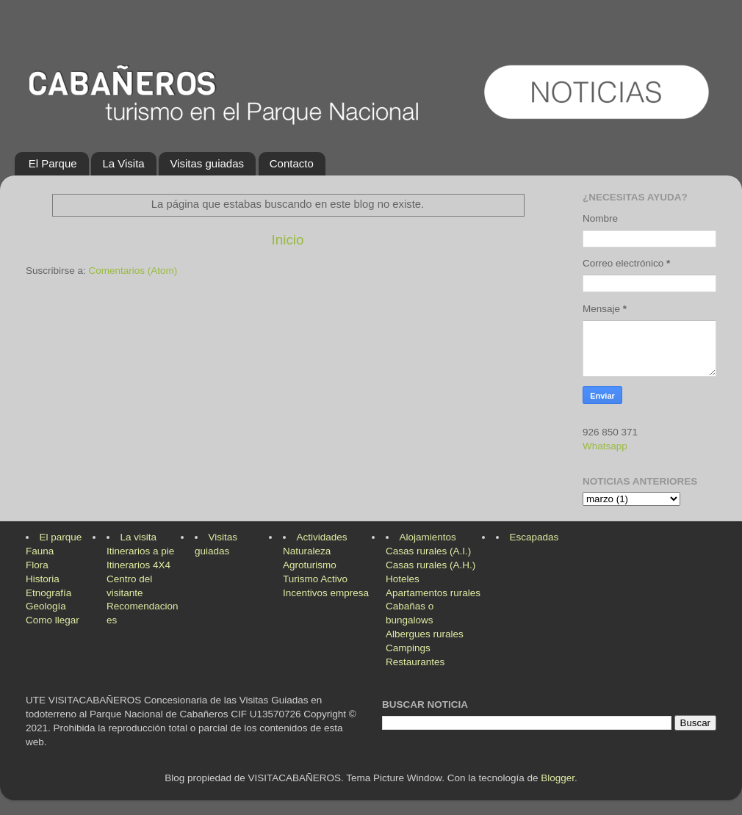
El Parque (53, 163)
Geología (46, 606)
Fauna (40, 551)
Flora (37, 564)
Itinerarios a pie (140, 551)
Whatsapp (605, 446)
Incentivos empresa (326, 592)
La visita (138, 537)
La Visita (123, 163)
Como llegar (52, 620)
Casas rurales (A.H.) (430, 564)
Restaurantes (415, 661)
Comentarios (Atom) (133, 270)
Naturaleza (307, 551)
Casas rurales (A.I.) (428, 551)
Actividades (322, 537)
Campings (408, 647)
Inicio (287, 239)
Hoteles (402, 578)
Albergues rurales (425, 634)
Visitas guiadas (207, 163)
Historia (43, 578)
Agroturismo (309, 564)
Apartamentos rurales (433, 592)
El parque (61, 537)
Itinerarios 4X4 (138, 564)
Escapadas (534, 537)
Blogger (557, 777)
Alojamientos (428, 537)
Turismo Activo (315, 578)
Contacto (292, 163)
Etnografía (48, 592)
